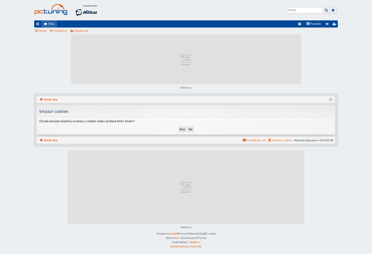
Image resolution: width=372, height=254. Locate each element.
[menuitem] (299, 23)
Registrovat (81, 30)
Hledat (42, 30)
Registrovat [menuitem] (335, 24)
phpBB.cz (195, 242)
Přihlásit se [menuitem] (328, 24)
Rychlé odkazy (38, 24)
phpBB (174, 233)
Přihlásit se (60, 30)
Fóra (51, 24)
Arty (176, 238)
